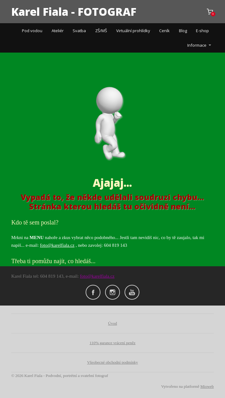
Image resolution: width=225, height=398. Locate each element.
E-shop (202, 30)
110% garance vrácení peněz (113, 342)
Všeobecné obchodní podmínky (112, 362)
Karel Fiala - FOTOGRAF (73, 11)
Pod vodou (32, 30)
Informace (196, 45)
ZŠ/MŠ (101, 30)
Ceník (164, 30)
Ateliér (58, 30)
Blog (183, 30)
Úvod (112, 323)
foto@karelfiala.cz (57, 245)
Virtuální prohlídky (133, 30)
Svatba (79, 30)
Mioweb (207, 386)
